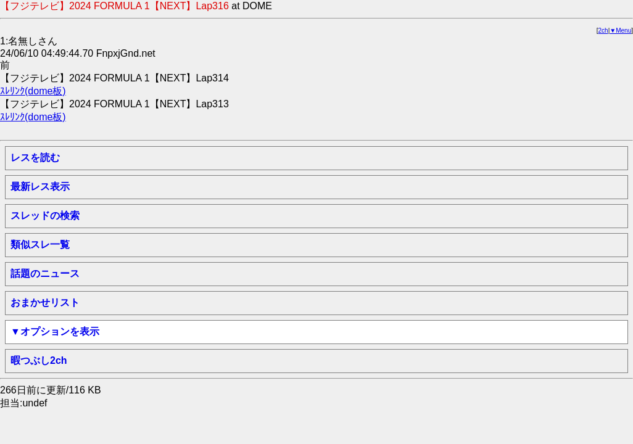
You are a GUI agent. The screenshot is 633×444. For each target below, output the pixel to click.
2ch (603, 30)
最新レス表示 (40, 186)
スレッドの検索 (45, 215)
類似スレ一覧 (40, 244)
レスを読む (35, 157)
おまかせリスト (45, 302)
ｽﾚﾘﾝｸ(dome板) (33, 91)
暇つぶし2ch (38, 360)
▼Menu (620, 30)
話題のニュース (45, 273)
